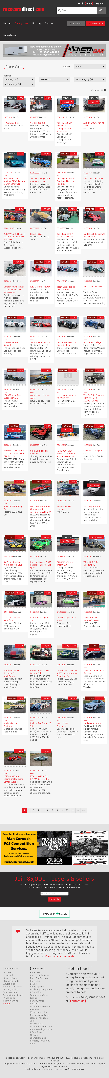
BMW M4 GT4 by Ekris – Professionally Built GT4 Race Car (14, 454)
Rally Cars (35, 981)
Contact (49, 23)
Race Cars (35, 972)
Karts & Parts (37, 1001)
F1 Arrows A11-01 (11, 123)
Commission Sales (12, 986)
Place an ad (96, 23)
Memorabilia (36, 1023)
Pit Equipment (37, 986)
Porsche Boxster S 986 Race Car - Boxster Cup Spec (40, 565)
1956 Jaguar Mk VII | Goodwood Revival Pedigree (66, 181)
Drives (33, 984)
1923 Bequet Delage (92, 342)
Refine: (7, 75)
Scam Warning (10, 1001)
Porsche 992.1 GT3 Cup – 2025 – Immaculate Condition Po (67, 673)
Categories (21, 23)
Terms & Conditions (13, 995)
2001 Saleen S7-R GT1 (40, 342)
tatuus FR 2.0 (36, 234)
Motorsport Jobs (38, 1012)
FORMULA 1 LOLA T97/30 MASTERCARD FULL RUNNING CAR (66, 454)
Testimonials (10, 992)
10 (67, 810)
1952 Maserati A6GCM (40, 287)
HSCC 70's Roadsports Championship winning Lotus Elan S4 (40, 509)
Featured (8, 975)
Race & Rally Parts (39, 975)
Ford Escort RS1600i (92, 723)
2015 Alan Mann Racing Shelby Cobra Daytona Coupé (13, 779)
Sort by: (66, 66)
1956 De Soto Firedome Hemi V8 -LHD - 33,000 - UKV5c (94, 398)
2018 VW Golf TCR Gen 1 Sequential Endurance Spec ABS (14, 237)
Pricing (36, 23)
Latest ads (76, 23)
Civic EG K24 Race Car (93, 178)
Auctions (34, 1003)
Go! (101, 10)
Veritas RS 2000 (38, 123)
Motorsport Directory (41, 1026)
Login (89, 3)
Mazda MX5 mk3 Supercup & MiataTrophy (11, 673)
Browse (7, 972)
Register (100, 3)
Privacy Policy (10, 989)
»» (83, 810)
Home (7, 23)
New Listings (10, 978)
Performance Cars (39, 1015)
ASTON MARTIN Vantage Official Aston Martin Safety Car (14, 181)
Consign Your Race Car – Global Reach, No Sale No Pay (14, 290)
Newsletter (10, 35)
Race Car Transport (39, 978)
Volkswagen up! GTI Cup (94, 506)
